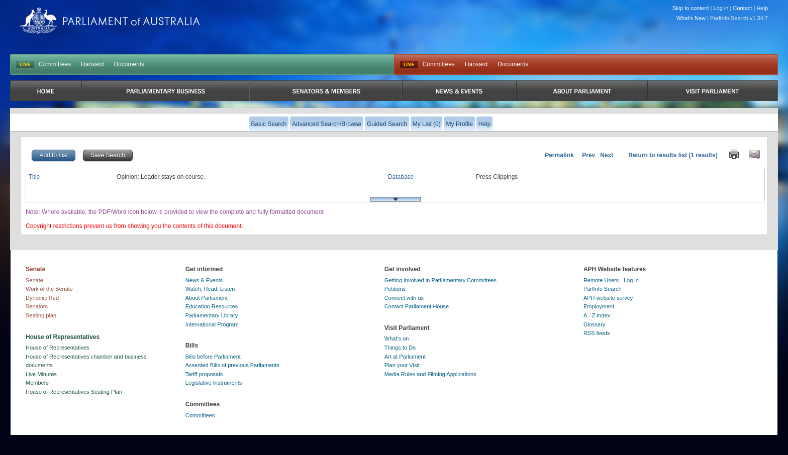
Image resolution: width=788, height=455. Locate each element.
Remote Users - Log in (611, 280)
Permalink (559, 155)
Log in (721, 8)
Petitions (395, 289)
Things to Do (400, 348)
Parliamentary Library (211, 315)
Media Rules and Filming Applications (430, 374)
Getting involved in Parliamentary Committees (440, 280)
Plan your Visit (402, 365)
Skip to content (690, 8)
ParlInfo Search (602, 289)
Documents (129, 64)
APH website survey (608, 298)
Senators (37, 306)
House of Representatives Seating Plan (74, 392)
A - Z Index (596, 315)
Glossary (594, 324)
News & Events (204, 280)
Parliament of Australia (110, 20)
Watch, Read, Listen (210, 289)
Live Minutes (41, 374)
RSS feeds (596, 333)
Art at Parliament (405, 357)
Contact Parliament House (416, 306)
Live (409, 65)
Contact (742, 8)
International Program (212, 324)
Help (762, 8)
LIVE (25, 65)
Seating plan (41, 315)
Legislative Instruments (213, 383)
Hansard (92, 64)
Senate (34, 280)
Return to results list (657, 155)
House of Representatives (57, 348)
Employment (598, 306)
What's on (396, 338)
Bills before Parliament (213, 357)
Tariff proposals (204, 374)
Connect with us (404, 298)
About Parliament (206, 298)
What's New (691, 18)
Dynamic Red (42, 298)
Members (37, 383)
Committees (55, 64)
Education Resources (211, 306)
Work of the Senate (49, 289)
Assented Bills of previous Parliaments (232, 365)
